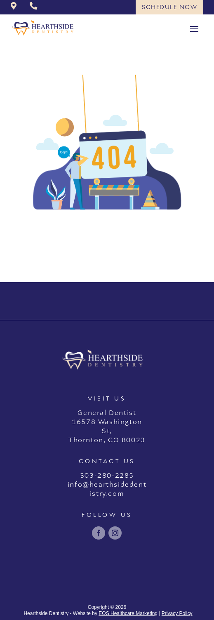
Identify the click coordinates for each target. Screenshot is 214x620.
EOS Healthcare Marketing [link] (128, 613)
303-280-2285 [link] (107, 475)
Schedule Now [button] (169, 7)
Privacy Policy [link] (177, 613)
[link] (13, 6)
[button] (194, 28)
